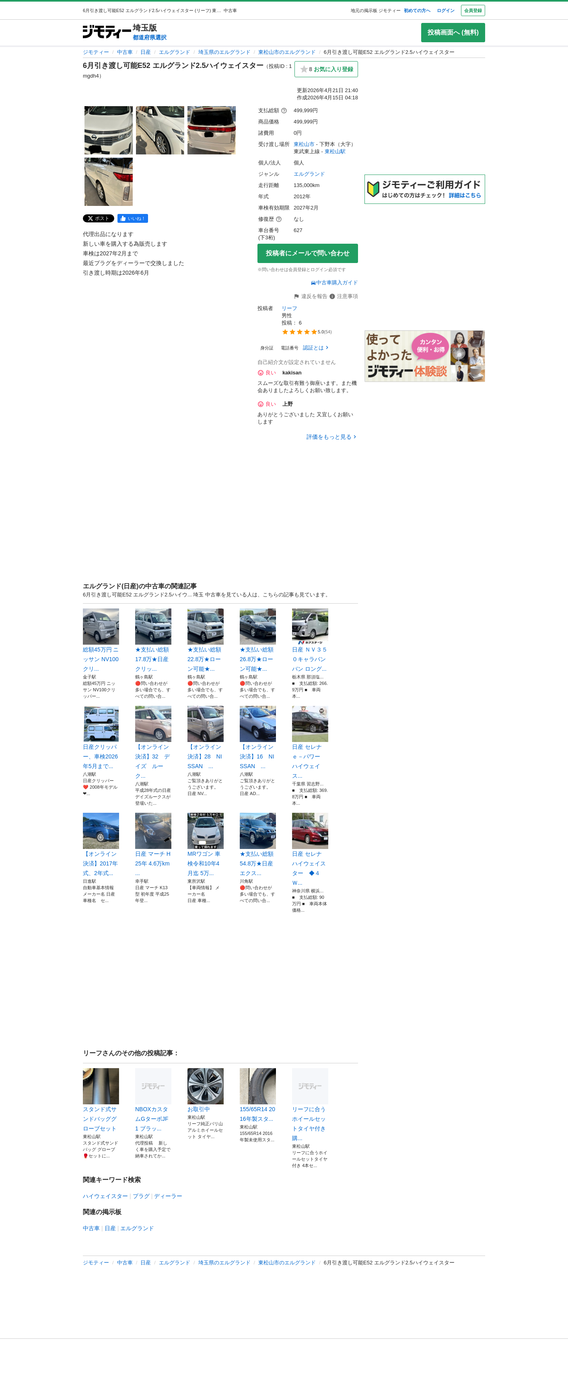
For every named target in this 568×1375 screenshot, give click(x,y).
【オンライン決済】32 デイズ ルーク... (153, 742)
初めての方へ (417, 10)
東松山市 (304, 144)
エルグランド (174, 52)
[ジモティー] (107, 32)
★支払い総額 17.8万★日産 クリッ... (153, 640)
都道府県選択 (150, 37)
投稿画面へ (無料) (453, 32)
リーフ (289, 308)
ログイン (446, 10)
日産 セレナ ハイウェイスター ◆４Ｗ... (310, 849)
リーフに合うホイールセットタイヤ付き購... (310, 1104)
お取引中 (205, 1090)
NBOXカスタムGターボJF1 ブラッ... (153, 1100)
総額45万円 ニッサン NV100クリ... (101, 640)
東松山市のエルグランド (287, 52)
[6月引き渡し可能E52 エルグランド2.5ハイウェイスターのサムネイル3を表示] (211, 130)
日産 (145, 52)
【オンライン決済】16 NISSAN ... (258, 737)
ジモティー (96, 52)
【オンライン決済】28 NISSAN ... (205, 737)
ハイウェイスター (105, 1196)
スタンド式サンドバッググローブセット (101, 1100)
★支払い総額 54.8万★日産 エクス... (258, 844)
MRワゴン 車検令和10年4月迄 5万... (205, 844)
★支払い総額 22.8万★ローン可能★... (205, 640)
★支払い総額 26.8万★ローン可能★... (258, 640)
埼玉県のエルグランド (224, 52)
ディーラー (168, 1196)
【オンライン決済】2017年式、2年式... (101, 844)
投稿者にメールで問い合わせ (308, 253)
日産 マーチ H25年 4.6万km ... (153, 844)
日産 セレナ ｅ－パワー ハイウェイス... (310, 742)
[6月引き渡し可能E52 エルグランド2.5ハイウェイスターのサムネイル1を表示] (108, 130)
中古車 (125, 52)
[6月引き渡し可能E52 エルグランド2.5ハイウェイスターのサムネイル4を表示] (108, 182)
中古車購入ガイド (334, 283)
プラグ (141, 1196)
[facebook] (132, 218)
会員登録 (473, 10)
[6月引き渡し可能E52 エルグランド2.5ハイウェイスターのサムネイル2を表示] (160, 130)
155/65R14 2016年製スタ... (258, 1095)
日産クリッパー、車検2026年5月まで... (101, 737)
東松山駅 (335, 151)
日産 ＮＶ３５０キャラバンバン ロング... (310, 640)
